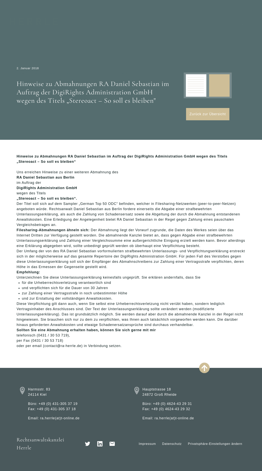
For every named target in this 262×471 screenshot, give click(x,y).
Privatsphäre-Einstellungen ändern (215, 443)
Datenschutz (172, 443)
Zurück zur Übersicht (208, 114)
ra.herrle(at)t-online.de (60, 418)
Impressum (147, 443)
